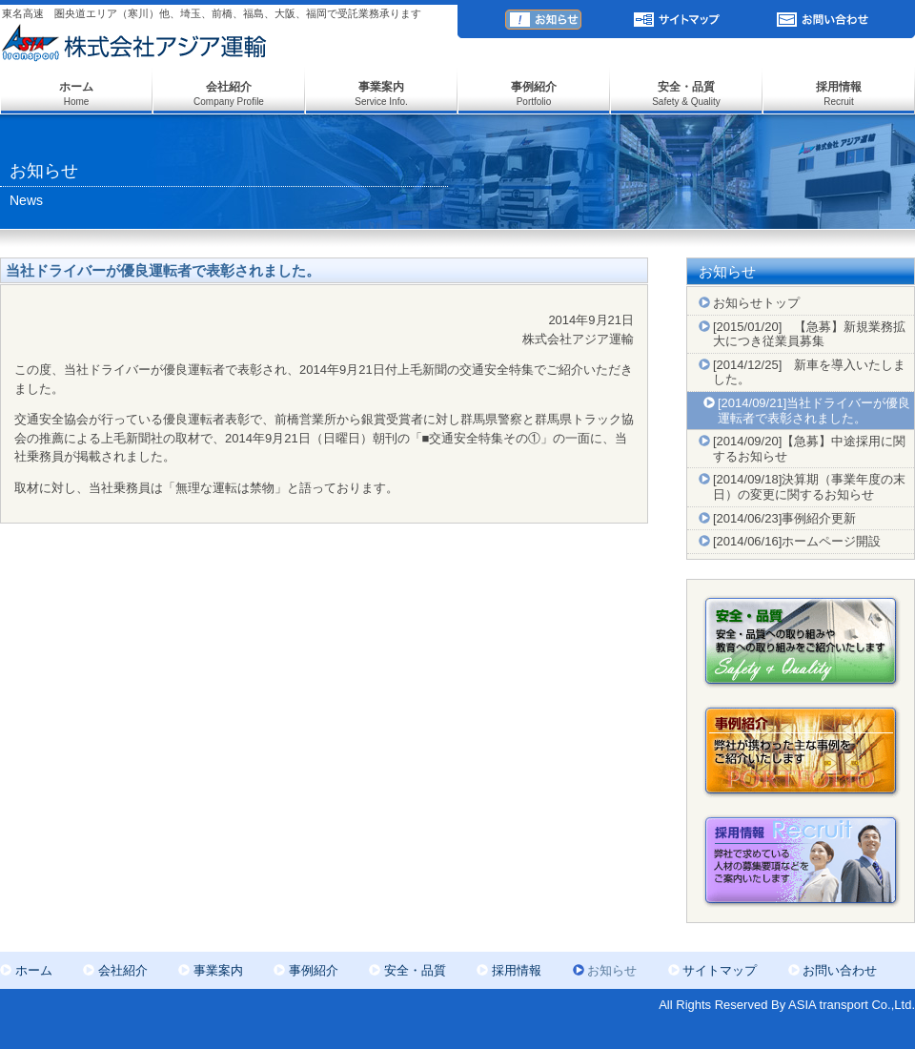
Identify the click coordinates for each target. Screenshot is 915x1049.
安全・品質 (415, 970)
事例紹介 (313, 970)
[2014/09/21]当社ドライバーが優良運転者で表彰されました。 (814, 410)
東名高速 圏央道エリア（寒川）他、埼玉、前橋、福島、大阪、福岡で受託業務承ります (211, 13)
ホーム (33, 970)
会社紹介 (123, 970)
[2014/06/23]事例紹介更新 (784, 518)
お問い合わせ (824, 20)
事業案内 (218, 970)
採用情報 (516, 970)
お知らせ (543, 20)
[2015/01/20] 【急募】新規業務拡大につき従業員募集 (809, 334)
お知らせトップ (756, 303)
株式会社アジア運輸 (133, 43)
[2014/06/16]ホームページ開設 (797, 541)
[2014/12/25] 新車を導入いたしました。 (809, 372)
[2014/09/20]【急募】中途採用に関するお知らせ (809, 448)
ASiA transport (352, 29)
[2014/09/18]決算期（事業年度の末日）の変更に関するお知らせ (809, 487)
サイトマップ (676, 20)
